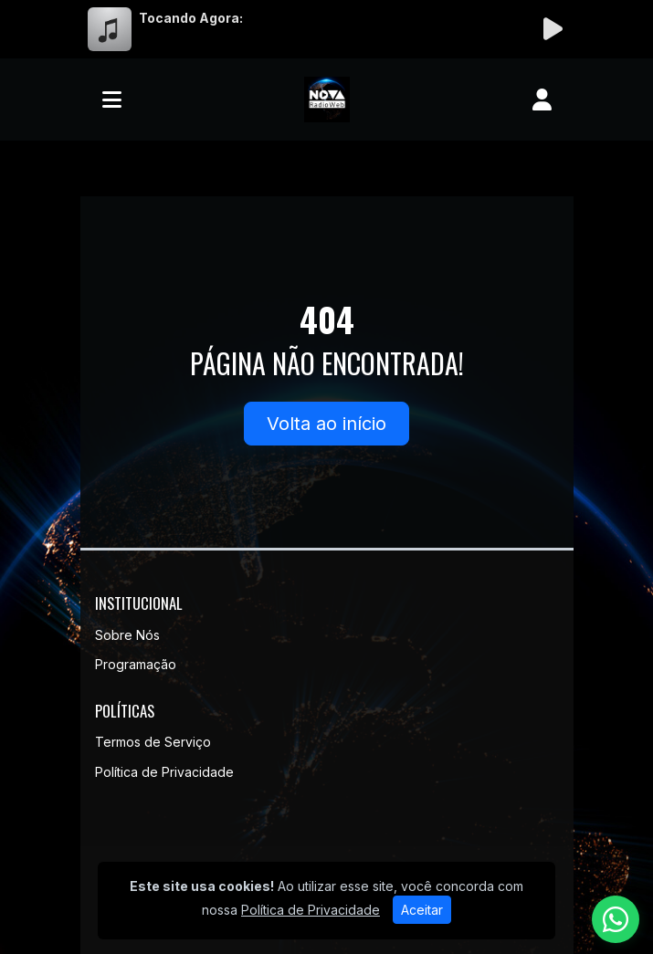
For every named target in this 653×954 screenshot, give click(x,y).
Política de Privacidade (164, 772)
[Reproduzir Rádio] (553, 29)
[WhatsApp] (615, 919)
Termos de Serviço (153, 742)
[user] (542, 99)
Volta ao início (326, 424)
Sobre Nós (127, 635)
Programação (135, 664)
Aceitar (422, 909)
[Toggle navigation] (111, 99)
